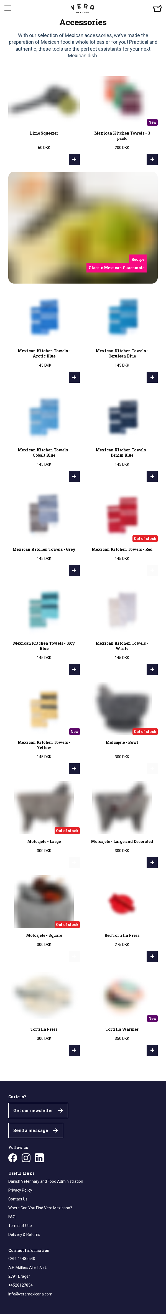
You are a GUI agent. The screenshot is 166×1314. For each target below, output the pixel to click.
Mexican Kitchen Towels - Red (122, 549)
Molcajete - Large (44, 841)
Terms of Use (20, 1225)
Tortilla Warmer (122, 1029)
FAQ (12, 1217)
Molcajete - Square (44, 935)
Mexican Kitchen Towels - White (122, 646)
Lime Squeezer (44, 133)
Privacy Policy (20, 1190)
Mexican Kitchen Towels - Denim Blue (122, 452)
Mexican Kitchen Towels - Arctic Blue (44, 353)
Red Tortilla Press (121, 935)
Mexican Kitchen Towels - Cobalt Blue (44, 452)
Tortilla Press (43, 1029)
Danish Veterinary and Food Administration (45, 1181)
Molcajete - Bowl (122, 742)
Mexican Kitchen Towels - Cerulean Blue (122, 353)
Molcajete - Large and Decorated (122, 841)
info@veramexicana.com (30, 1294)
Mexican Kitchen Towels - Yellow (44, 745)
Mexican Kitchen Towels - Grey (44, 549)
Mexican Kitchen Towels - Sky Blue (44, 646)
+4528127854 (20, 1285)
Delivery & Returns (24, 1234)
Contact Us (17, 1199)
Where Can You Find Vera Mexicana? (40, 1208)
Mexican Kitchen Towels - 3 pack (122, 135)
